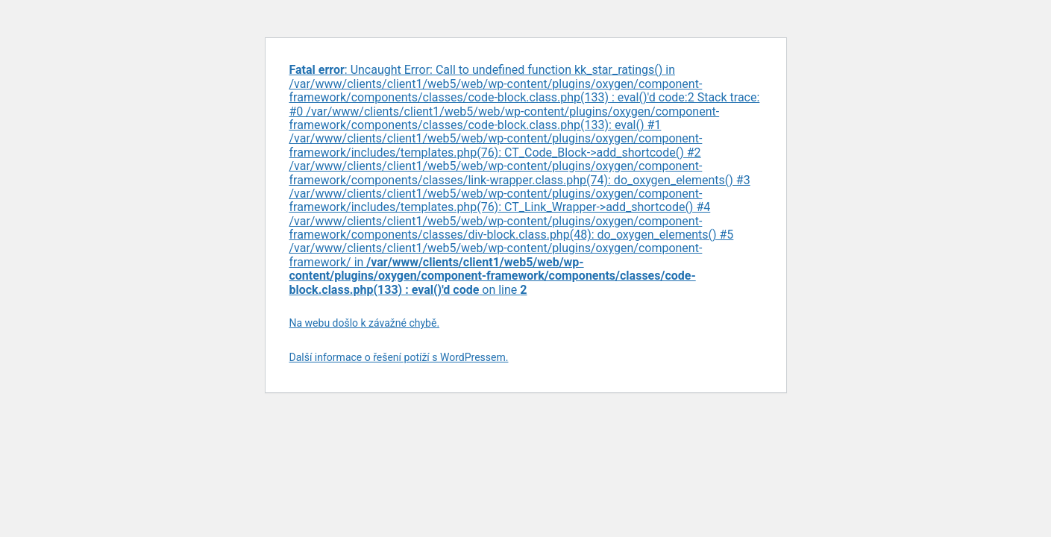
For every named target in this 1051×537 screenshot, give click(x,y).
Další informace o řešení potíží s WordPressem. (399, 357)
